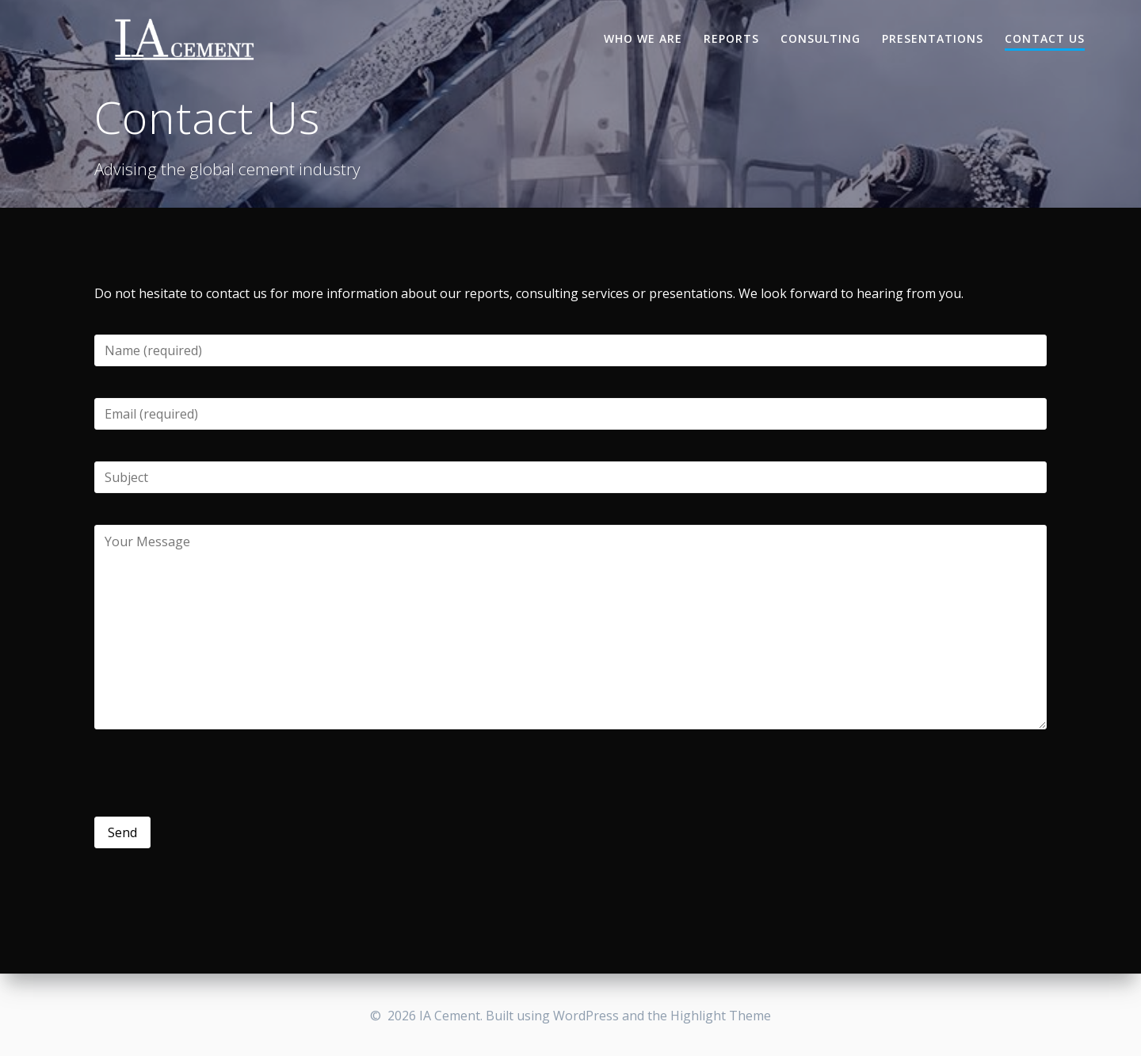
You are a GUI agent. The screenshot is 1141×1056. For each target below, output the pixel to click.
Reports (731, 38)
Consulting (820, 38)
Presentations (932, 38)
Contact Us (1045, 38)
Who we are (643, 38)
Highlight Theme (720, 1015)
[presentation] (214, 773)
